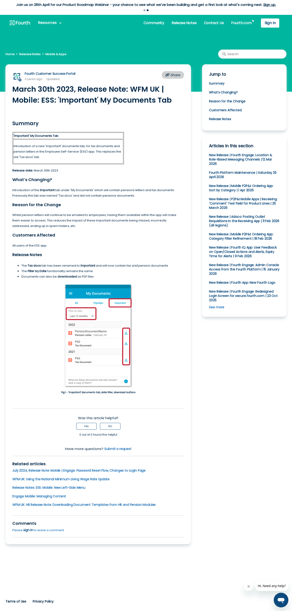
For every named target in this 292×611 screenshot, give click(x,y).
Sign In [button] (270, 23)
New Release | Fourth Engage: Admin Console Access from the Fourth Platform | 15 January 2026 (244, 269)
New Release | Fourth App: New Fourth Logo (242, 282)
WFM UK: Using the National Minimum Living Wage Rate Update (61, 479)
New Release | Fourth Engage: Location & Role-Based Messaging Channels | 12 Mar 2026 (240, 159)
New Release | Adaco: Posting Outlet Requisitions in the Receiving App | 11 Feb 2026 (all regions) (244, 221)
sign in (28, 530)
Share (172, 75)
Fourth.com (241, 23)
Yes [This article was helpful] (86, 426)
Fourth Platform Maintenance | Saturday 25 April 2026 (242, 174)
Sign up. (269, 4)
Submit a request (117, 449)
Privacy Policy (43, 601)
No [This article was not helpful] (110, 426)
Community (153, 23)
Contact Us (214, 23)
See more (216, 307)
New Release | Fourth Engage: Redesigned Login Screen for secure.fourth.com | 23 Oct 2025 (243, 295)
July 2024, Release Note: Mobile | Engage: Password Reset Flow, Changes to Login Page (79, 470)
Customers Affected (225, 110)
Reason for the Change (227, 101)
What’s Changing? (223, 92)
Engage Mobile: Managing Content (39, 496)
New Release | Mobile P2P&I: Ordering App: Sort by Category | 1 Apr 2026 (241, 188)
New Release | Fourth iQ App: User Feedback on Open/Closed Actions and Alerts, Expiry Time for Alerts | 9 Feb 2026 (243, 251)
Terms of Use (15, 601)
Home (9, 54)
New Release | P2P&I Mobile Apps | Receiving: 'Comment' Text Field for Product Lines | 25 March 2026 (243, 203)
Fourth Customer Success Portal (50, 73)
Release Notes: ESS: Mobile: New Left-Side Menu (48, 487)
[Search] (252, 54)
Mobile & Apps (55, 54)
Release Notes (184, 23)
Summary (216, 83)
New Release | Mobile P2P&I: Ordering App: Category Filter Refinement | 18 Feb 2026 (241, 236)
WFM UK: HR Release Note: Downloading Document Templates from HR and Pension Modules (84, 504)
